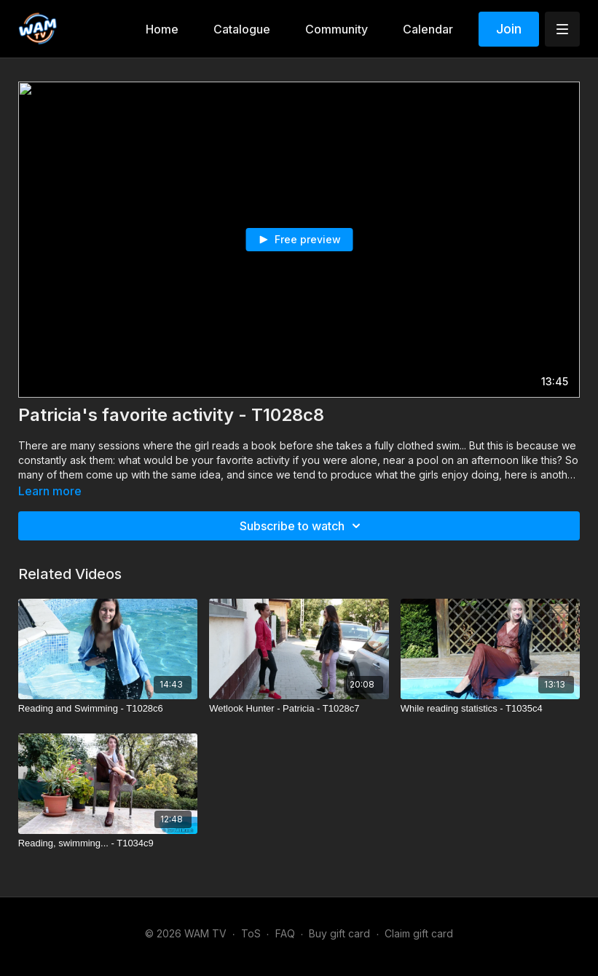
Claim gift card (419, 933)
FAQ (285, 933)
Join (509, 28)
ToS (251, 933)
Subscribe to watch (302, 526)
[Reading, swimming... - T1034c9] (108, 843)
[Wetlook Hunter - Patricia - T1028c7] (299, 708)
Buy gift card (339, 933)
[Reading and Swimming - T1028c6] (108, 708)
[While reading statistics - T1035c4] (491, 708)
